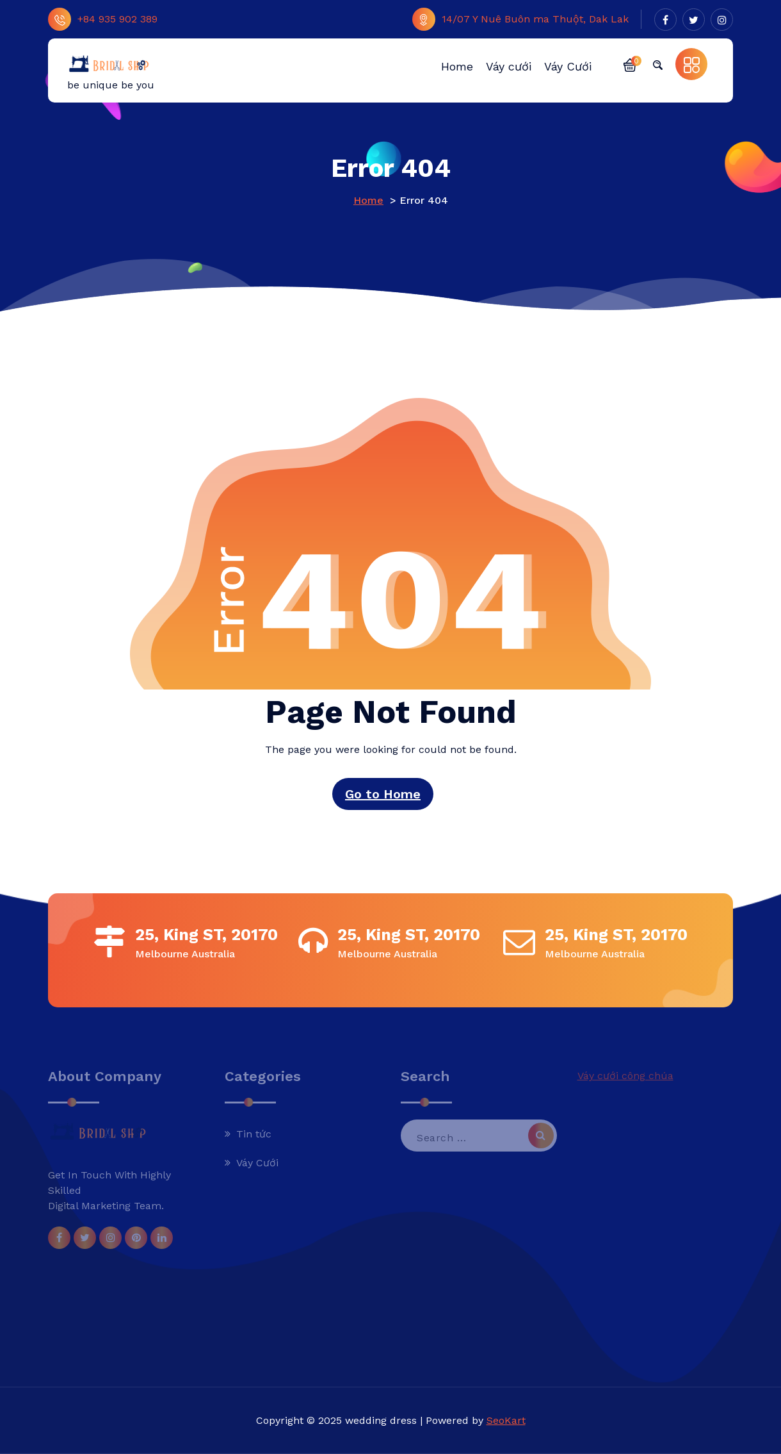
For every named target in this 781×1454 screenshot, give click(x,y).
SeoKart (506, 1420)
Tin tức (253, 1134)
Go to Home (383, 794)
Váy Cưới (257, 1163)
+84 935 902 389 (102, 19)
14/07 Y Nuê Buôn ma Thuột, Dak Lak (520, 19)
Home (368, 200)
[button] (630, 64)
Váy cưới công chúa (625, 1076)
